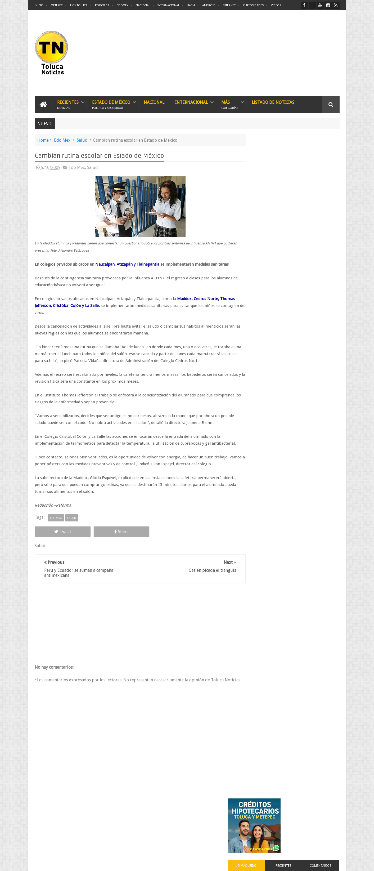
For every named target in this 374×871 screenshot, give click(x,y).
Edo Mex (62, 139)
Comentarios (324, 205)
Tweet (53, 531)
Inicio (39, 5)
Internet (229, 5)
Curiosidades (253, 5)
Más (229, 104)
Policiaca (102, 5)
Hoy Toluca (79, 5)
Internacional (168, 5)
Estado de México (111, 104)
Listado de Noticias (273, 101)
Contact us (326, 816)
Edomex (122, 5)
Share (94, 531)
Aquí (335, 862)
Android (208, 5)
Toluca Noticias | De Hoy (102, 862)
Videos (276, 5)
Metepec (57, 5)
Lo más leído (263, 205)
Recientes (68, 104)
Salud (82, 139)
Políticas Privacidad (293, 862)
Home (43, 139)
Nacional (143, 5)
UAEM (191, 5)
